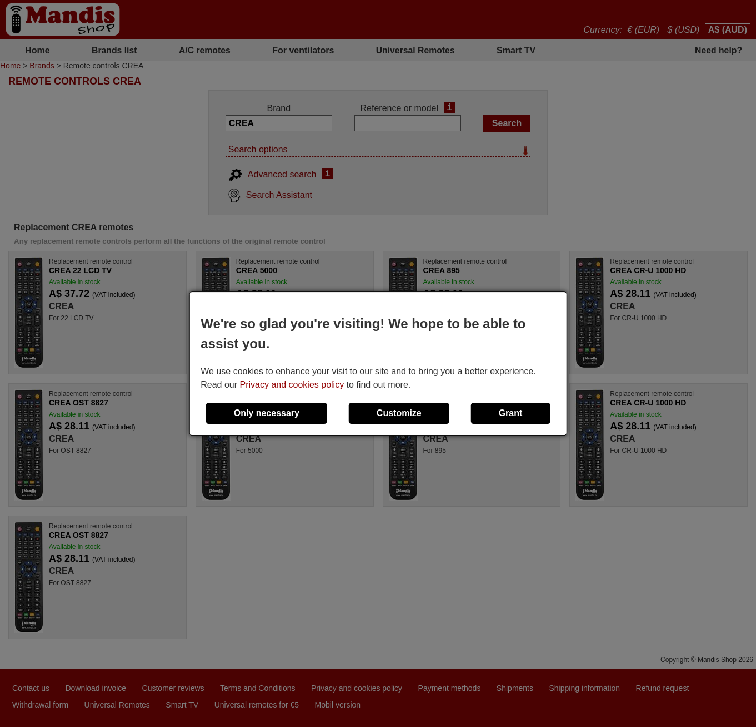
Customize (399, 413)
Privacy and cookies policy (292, 384)
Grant (511, 413)
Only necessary (266, 413)
